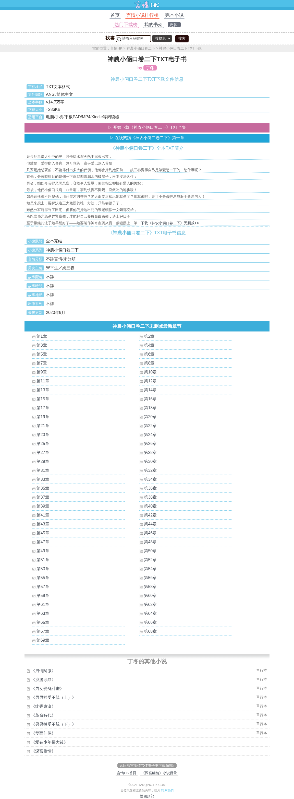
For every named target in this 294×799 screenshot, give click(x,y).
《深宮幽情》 (43, 751)
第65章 (42, 622)
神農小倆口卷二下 (141, 48)
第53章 (42, 569)
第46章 (150, 533)
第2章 (149, 336)
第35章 (42, 488)
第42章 (150, 515)
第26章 (150, 443)
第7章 (41, 363)
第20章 (150, 417)
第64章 (150, 613)
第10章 (150, 372)
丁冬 (150, 68)
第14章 (150, 390)
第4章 (149, 345)
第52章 (150, 560)
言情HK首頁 (126, 773)
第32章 (150, 470)
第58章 (150, 586)
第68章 (150, 631)
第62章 (150, 604)
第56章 (150, 577)
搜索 (182, 38)
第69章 (42, 640)
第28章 (150, 452)
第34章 (150, 479)
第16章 (150, 399)
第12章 (150, 381)
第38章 (150, 497)
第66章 (150, 622)
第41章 (42, 515)
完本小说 (174, 15)
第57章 (42, 586)
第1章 (41, 336)
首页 (115, 15)
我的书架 (153, 24)
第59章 (42, 595)
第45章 (42, 533)
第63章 (42, 613)
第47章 (42, 542)
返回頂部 (147, 796)
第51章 (42, 560)
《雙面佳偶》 (43, 733)
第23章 (42, 434)
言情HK (116, 48)
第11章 (42, 381)
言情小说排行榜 (142, 15)
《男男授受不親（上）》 (53, 697)
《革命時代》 (43, 715)
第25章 (42, 443)
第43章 (42, 524)
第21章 (42, 426)
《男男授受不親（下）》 (53, 724)
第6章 (149, 354)
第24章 (150, 434)
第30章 (150, 461)
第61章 (42, 604)
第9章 (41, 372)
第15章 (42, 399)
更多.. (174, 24)
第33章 (42, 479)
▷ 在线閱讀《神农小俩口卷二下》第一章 (147, 138)
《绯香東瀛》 (43, 706)
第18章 (150, 408)
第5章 (41, 354)
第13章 (42, 390)
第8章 (149, 363)
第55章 (42, 577)
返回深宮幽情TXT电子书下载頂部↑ (146, 765)
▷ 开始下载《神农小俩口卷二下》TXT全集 (147, 127)
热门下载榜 (126, 24)
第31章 (42, 470)
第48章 (150, 542)
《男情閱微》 (43, 670)
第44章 (150, 524)
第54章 (150, 569)
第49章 (42, 551)
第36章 (150, 488)
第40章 (150, 506)
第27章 (42, 452)
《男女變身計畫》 (47, 688)
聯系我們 (167, 790)
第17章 (42, 408)
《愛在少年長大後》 (49, 742)
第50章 (150, 551)
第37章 (42, 497)
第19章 (42, 417)
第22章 (150, 426)
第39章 (42, 506)
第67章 (42, 631)
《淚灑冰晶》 (43, 679)
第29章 (42, 461)
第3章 (41, 345)
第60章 (150, 595)
